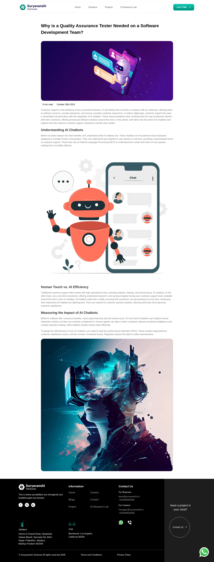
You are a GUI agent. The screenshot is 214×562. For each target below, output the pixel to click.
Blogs (72, 499)
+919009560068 (126, 500)
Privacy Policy (124, 555)
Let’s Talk (184, 7)
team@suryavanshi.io (129, 496)
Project (72, 506)
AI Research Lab (99, 506)
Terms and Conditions (91, 555)
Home (72, 492)
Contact (94, 499)
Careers (94, 492)
